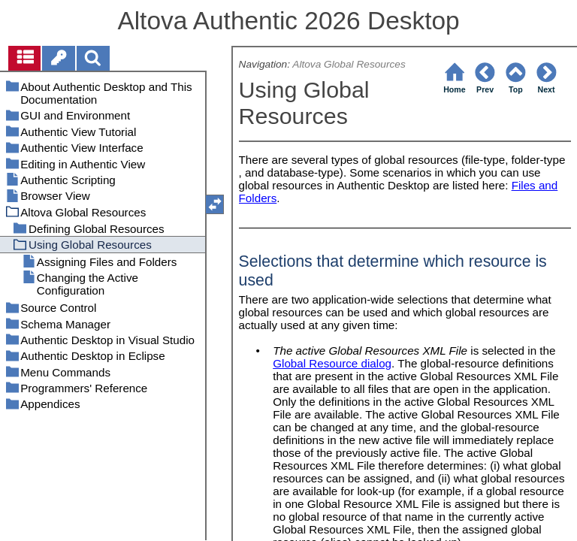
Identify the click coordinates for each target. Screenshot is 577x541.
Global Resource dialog (332, 363)
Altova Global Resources (348, 64)
